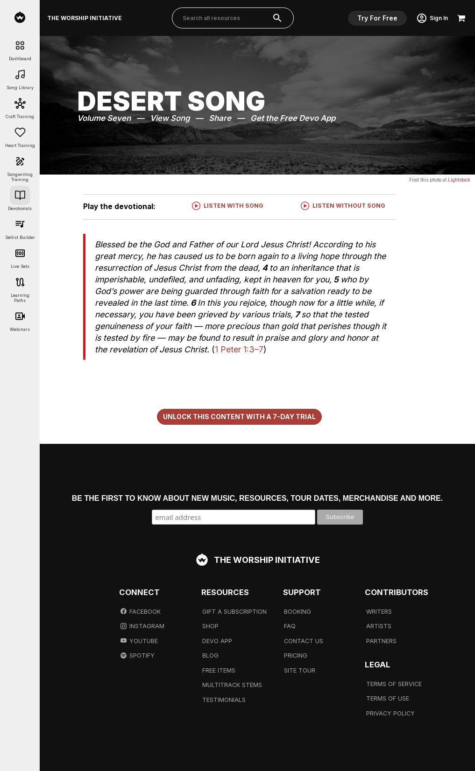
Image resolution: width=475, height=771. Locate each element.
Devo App (217, 641)
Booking (297, 611)
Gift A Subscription (234, 611)
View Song (170, 118)
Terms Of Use (387, 698)
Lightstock (459, 179)
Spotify (138, 655)
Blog (210, 655)
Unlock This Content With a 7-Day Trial (239, 417)
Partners (381, 641)
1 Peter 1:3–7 (239, 349)
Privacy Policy (390, 713)
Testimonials (224, 699)
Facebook (141, 611)
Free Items (218, 670)
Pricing (295, 655)
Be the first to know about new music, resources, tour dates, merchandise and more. (257, 498)
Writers (379, 611)
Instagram (142, 626)
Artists (378, 626)
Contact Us (303, 641)
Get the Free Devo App (292, 118)
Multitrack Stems (232, 684)
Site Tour (299, 670)
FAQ (290, 626)
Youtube (139, 641)
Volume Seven (104, 118)
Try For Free (377, 18)
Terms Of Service (394, 683)
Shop (210, 626)
